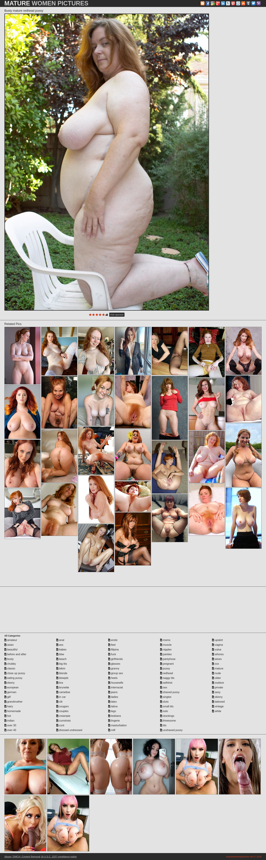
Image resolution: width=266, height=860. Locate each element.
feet (112, 644)
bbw (60, 654)
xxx (215, 663)
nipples (166, 649)
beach (61, 659)
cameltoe (63, 692)
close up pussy (14, 673)
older (216, 678)
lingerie (114, 720)
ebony (9, 682)
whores (218, 654)
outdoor (218, 682)
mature (217, 668)
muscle (166, 644)
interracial (115, 687)
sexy (216, 692)
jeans (113, 692)
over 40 (10, 730)
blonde (61, 673)
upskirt (217, 640)
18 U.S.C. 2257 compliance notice (59, 856)
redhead (166, 673)
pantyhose (167, 659)
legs (112, 711)
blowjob (62, 678)
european (11, 687)
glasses (114, 663)
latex (112, 701)
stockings (167, 715)
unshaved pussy (171, 730)
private (217, 687)
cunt (60, 725)
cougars (62, 706)
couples (62, 711)
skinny (217, 696)
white (216, 711)
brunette (62, 687)
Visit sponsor (117, 314)
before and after (15, 654)
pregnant (167, 663)
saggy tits (167, 678)
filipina (113, 649)
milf (111, 730)
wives (217, 659)
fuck (112, 654)
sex (163, 687)
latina (113, 706)
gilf (7, 696)
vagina (217, 644)
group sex (115, 673)
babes (61, 649)
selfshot (166, 682)
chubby (10, 663)
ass (59, 644)
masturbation (117, 725)
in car (61, 696)
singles (165, 696)
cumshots (63, 720)
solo (164, 711)
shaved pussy (169, 692)
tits (163, 725)
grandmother (13, 701)
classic (9, 668)
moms (165, 640)
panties (166, 654)
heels (113, 678)
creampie (63, 715)
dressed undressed (69, 730)
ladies (113, 696)
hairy (8, 706)
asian (9, 644)
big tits (61, 663)
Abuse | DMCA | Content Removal (22, 856)
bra (59, 682)
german (10, 692)
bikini (60, 668)
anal (60, 640)
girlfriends (115, 659)
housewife (115, 682)
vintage (218, 706)
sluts (164, 701)
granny (113, 668)
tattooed (218, 701)
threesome (168, 720)
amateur (10, 640)
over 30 (10, 725)
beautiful (10, 649)
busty (9, 659)
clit (59, 701)
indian (9, 720)
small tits (167, 706)
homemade (12, 711)
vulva (216, 649)
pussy (165, 668)
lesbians (114, 715)
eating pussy (13, 678)
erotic (113, 640)
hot (7, 715)
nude (216, 673)
